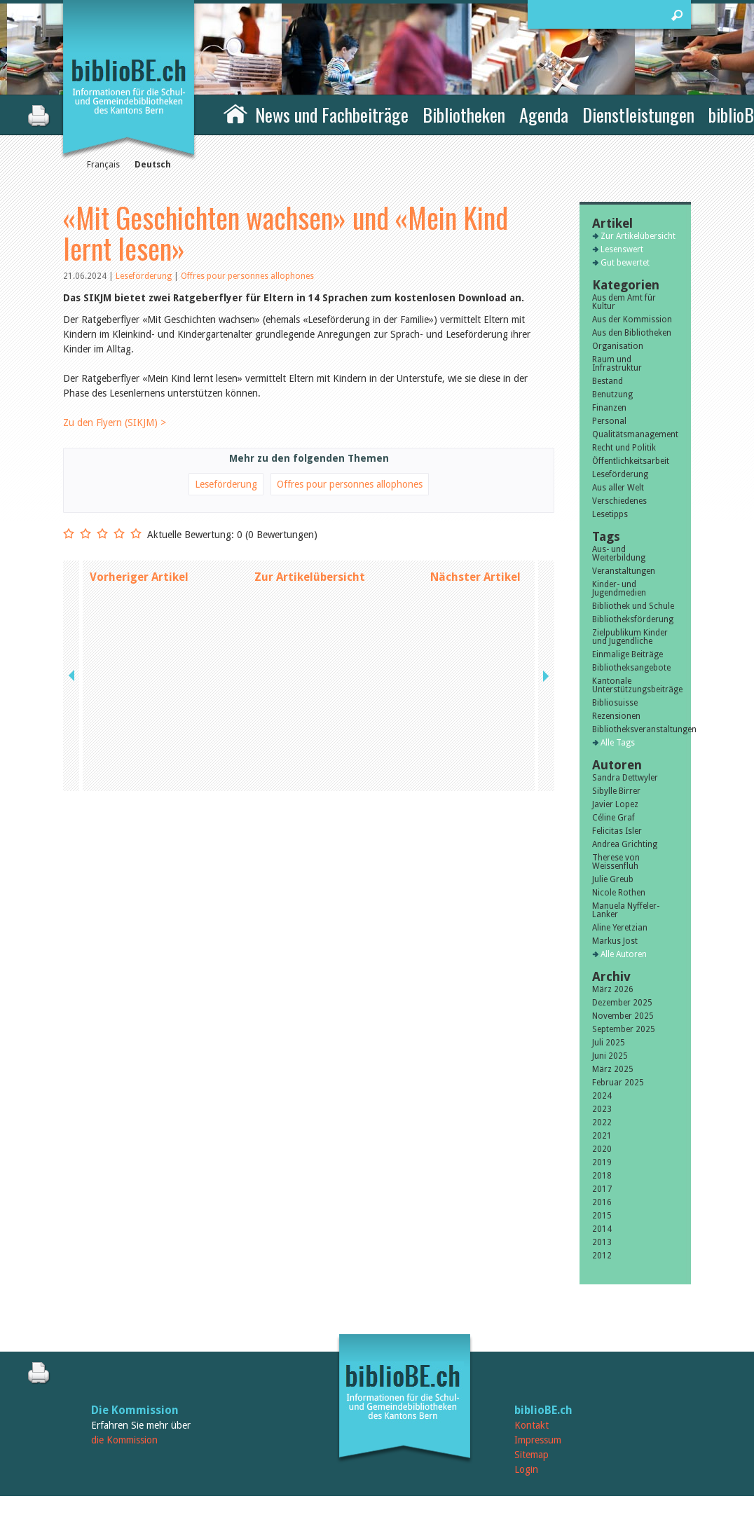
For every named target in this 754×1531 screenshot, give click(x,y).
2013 (602, 1242)
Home (235, 112)
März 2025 (612, 1069)
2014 (602, 1229)
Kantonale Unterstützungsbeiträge (635, 685)
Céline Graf (613, 817)
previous (73, 577)
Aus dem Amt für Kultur (624, 302)
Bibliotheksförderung (632, 619)
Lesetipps (610, 514)
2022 (602, 1122)
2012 (602, 1255)
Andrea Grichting (624, 844)
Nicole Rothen (618, 892)
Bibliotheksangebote (631, 668)
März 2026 (612, 989)
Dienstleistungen (638, 114)
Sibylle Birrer (616, 791)
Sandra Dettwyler (625, 778)
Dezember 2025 (622, 1002)
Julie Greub (612, 879)
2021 (602, 1136)
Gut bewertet (625, 263)
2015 (602, 1215)
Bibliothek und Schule (633, 606)
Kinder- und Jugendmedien (619, 588)
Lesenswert (622, 249)
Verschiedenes (619, 501)
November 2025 (623, 1016)
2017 (602, 1189)
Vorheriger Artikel (139, 577)
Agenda (543, 114)
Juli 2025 (608, 1042)
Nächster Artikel (475, 577)
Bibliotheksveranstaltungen (635, 729)
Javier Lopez (615, 804)
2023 (602, 1109)
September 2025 (623, 1029)
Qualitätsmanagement (635, 434)
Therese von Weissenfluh (616, 861)
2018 (602, 1176)
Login (526, 1469)
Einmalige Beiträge (627, 654)
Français (103, 165)
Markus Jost (615, 941)
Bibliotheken (464, 114)
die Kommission (124, 1440)
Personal (609, 421)
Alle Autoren (624, 954)
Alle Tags (618, 743)
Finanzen (609, 408)
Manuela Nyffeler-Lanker (625, 910)
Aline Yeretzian (619, 928)
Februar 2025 (618, 1082)
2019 (602, 1162)
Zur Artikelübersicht (309, 577)
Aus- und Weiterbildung (618, 553)
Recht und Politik (624, 448)
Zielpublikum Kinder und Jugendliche (630, 637)
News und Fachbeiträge (332, 114)
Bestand (607, 381)
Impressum (537, 1440)
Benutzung (612, 394)
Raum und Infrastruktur (617, 363)
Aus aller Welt (618, 487)
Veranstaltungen (623, 571)
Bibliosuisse (615, 703)
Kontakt (531, 1425)
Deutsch (153, 165)
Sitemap (531, 1454)
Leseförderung (145, 276)
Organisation (617, 346)
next (544, 577)
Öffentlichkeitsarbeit (630, 461)
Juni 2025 (610, 1056)
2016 (602, 1202)
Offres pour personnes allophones (247, 276)
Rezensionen (616, 716)
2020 (602, 1149)
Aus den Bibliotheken (631, 333)
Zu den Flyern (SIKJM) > (114, 422)
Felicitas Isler (617, 831)
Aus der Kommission (632, 319)
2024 (602, 1096)
